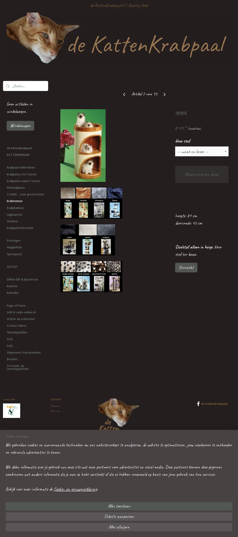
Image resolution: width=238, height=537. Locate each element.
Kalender (13, 292)
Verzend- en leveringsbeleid (17, 367)
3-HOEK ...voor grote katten (25, 194)
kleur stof (182, 141)
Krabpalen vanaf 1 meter (23, 181)
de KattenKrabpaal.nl (107, 5)
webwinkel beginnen (129, 528)
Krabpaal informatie (20, 228)
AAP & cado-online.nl (21, 312)
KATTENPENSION (18, 155)
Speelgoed (14, 254)
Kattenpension (58, 468)
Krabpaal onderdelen (21, 167)
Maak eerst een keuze (202, 174)
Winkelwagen (20, 126)
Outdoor (12, 221)
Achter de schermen (21, 319)
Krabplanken (15, 208)
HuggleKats (14, 247)
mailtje (69, 499)
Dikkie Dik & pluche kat (22, 279)
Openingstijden (17, 332)
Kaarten (12, 286)
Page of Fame (16, 305)
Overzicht (186, 267)
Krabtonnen (14, 201)
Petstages (13, 240)
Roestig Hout (138, 5)
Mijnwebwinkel (157, 528)
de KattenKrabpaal (19, 148)
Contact (54, 406)
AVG (10, 339)
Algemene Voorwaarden (24, 352)
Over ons (55, 411)
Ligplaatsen (14, 214)
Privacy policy (57, 442)
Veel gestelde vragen (61, 437)
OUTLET (12, 266)
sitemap (110, 528)
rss (117, 528)
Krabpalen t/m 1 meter (22, 174)
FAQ (10, 346)
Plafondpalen (16, 187)
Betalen (12, 359)
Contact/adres (16, 325)
